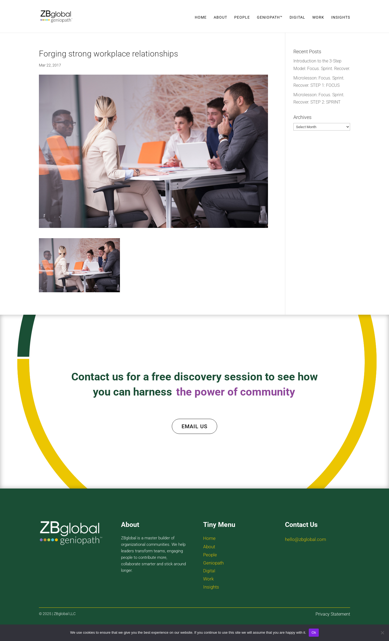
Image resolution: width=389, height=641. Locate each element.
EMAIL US (194, 426)
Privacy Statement (333, 614)
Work (318, 17)
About (220, 17)
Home (201, 17)
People (242, 17)
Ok (313, 632)
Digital (297, 17)
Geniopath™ (270, 17)
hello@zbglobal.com (305, 539)
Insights (340, 17)
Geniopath (213, 563)
